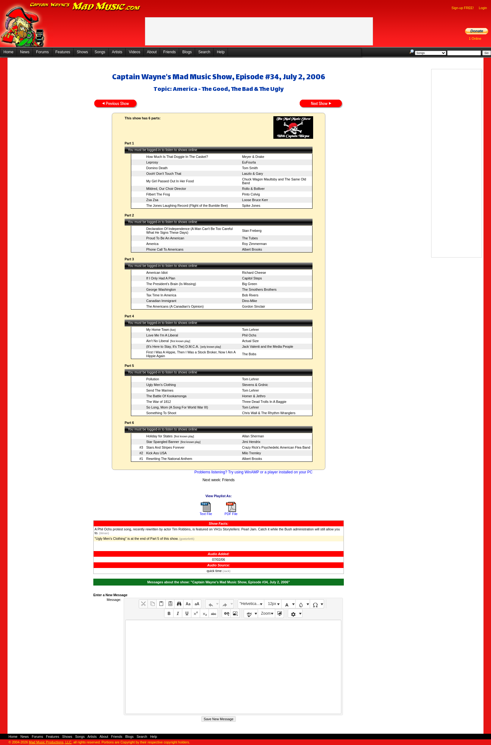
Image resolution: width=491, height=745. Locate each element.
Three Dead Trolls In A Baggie (264, 402)
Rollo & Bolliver (253, 188)
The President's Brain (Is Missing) (171, 284)
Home (8, 52)
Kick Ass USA (156, 453)
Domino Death (157, 168)
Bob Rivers (250, 295)
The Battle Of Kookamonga (166, 396)
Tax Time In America (161, 295)
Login (483, 8)
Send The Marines (159, 390)
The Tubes (250, 238)
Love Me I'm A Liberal (162, 335)
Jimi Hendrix (251, 442)
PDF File (231, 514)
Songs (100, 52)
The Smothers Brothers (259, 289)
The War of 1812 (158, 402)
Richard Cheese (254, 272)
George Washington (161, 289)
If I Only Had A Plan (160, 278)
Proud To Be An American (165, 238)
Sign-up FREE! (463, 8)
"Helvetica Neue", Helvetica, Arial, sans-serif (252, 604)
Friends (169, 52)
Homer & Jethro (254, 396)
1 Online (475, 38)
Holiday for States (159, 436)
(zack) (226, 571)
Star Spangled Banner (162, 442)
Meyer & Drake (253, 157)
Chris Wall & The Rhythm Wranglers (268, 413)
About (152, 52)
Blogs (187, 52)
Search (204, 52)
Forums (42, 52)
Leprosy (152, 162)
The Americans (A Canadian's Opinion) (175, 306)
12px (272, 604)
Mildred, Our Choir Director (166, 188)
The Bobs (249, 354)
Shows (82, 52)
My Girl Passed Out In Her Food (170, 181)
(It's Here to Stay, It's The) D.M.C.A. (172, 346)
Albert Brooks (252, 249)
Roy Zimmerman (254, 244)
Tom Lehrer (250, 329)
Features (62, 52)
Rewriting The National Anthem (169, 459)
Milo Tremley (251, 453)
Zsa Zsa (152, 200)
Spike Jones (251, 205)
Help (221, 52)
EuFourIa (249, 162)
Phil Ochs (249, 335)
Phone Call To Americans (164, 249)
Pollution (152, 379)
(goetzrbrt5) (186, 538)
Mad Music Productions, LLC (50, 742)
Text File (205, 514)
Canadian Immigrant (161, 301)
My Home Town (157, 329)
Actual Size (250, 341)
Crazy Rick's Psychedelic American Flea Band (276, 447)
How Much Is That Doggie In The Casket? (177, 157)
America (152, 244)
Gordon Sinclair (253, 306)
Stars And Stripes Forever (165, 447)
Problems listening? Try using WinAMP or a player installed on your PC (253, 472)
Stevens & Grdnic (255, 385)
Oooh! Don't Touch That (163, 173)
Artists (117, 52)
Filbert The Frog (158, 194)
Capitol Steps (252, 278)
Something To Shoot (161, 413)
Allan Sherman (253, 436)
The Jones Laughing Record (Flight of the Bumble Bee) (187, 205)
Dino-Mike (249, 301)
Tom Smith (250, 168)
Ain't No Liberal (157, 341)
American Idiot (157, 272)
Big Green (249, 284)
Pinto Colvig (251, 194)
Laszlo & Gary (252, 173)
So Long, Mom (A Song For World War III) (177, 407)
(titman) (103, 533)
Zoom (266, 613)
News (24, 52)
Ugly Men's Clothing (161, 385)
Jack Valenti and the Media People (267, 346)
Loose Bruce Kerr (255, 200)
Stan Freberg (251, 230)
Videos (134, 52)
